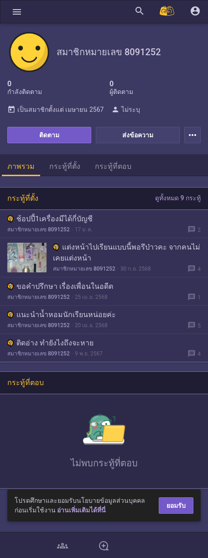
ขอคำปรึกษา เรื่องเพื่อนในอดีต (60, 286)
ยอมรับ (176, 505)
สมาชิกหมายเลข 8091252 (38, 229)
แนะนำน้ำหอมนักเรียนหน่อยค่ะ (61, 314)
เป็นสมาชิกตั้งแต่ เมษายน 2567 (55, 109)
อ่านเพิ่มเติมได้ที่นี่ (81, 510)
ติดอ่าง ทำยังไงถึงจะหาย (50, 343)
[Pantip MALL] (167, 11)
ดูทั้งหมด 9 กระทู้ (178, 198)
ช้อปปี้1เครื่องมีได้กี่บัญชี (50, 218)
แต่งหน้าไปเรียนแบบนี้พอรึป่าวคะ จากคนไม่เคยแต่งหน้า (126, 252)
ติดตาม (49, 135)
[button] (16, 11)
